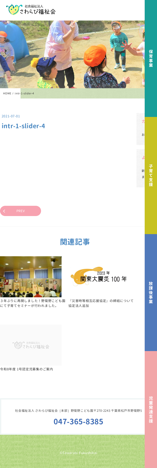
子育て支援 (151, 175)
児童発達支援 (151, 409)
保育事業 (151, 58)
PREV (20, 211)
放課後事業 (151, 292)
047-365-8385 (78, 421)
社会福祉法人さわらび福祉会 (30, 9)
